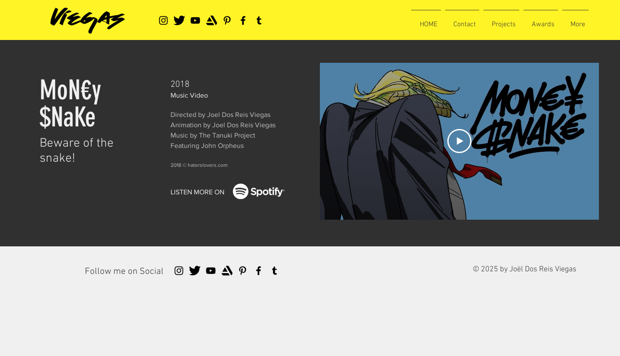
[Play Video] (459, 141)
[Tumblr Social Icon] (259, 20)
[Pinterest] (227, 20)
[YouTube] (195, 20)
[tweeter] (179, 20)
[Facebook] (243, 20)
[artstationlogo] (211, 20)
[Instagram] (163, 20)
